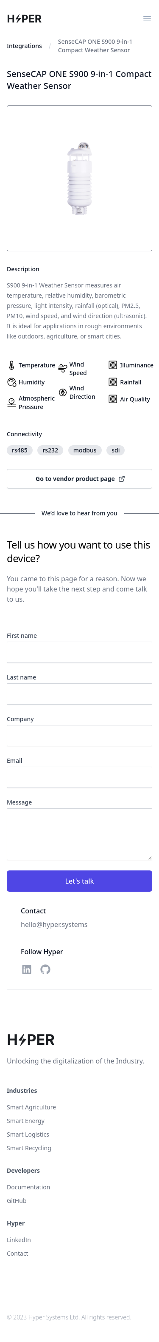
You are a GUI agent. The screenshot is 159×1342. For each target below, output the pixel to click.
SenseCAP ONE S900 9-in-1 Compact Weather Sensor (95, 45)
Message (19, 802)
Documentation (28, 1187)
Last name (21, 677)
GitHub (17, 1201)
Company (20, 719)
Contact (17, 1253)
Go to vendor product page (80, 479)
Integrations (24, 46)
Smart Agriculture (31, 1107)
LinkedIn (19, 1240)
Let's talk (79, 881)
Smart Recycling (29, 1148)
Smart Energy (26, 1121)
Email (14, 760)
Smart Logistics (28, 1134)
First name (22, 635)
